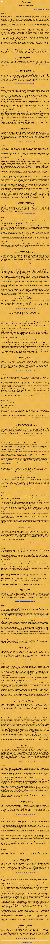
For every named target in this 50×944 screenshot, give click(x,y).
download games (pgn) (30, 83)
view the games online (19, 83)
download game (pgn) (30, 141)
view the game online (20, 141)
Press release (25, 314)
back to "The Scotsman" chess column (25, 942)
